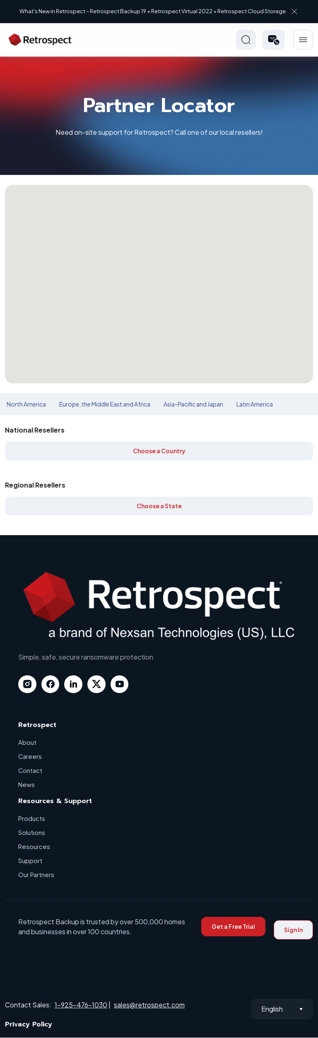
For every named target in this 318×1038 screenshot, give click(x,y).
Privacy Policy (28, 1025)
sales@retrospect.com (149, 1004)
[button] (273, 39)
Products (31, 819)
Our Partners (36, 875)
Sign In (293, 930)
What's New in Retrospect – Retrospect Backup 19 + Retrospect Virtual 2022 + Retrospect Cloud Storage (152, 11)
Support (30, 861)
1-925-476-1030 (81, 1004)
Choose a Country (159, 450)
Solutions (31, 833)
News (26, 785)
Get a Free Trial (233, 926)
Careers (30, 757)
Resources (34, 847)
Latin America (254, 404)
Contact (30, 771)
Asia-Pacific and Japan (193, 404)
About (27, 742)
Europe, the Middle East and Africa (104, 404)
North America (26, 404)
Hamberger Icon (303, 40)
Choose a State (159, 505)
